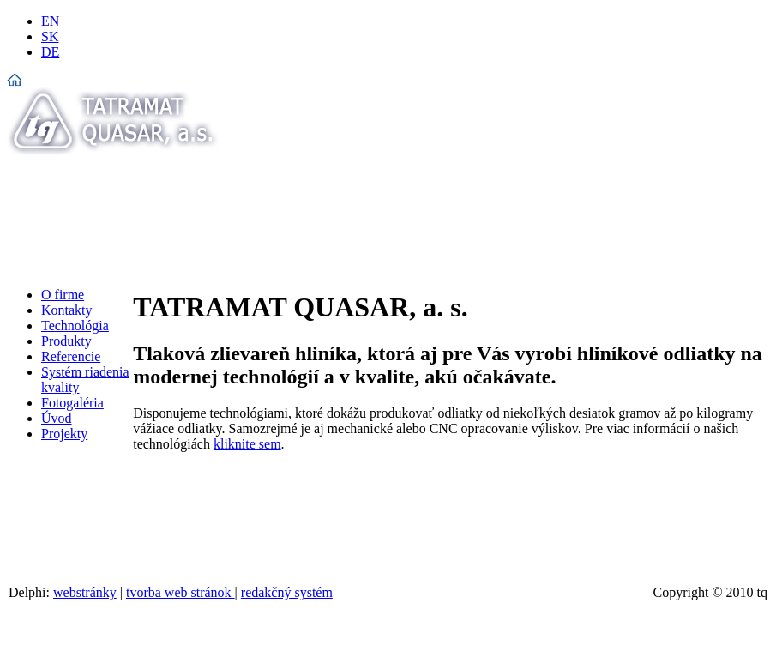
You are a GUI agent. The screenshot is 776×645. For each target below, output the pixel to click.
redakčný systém (287, 592)
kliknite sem (247, 444)
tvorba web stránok (180, 592)
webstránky (85, 592)
